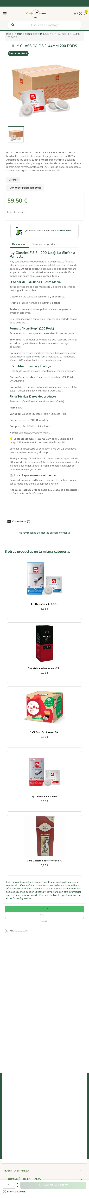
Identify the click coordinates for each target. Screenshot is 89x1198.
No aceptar (44, 921)
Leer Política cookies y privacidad (17, 931)
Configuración (44, 915)
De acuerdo (44, 909)
